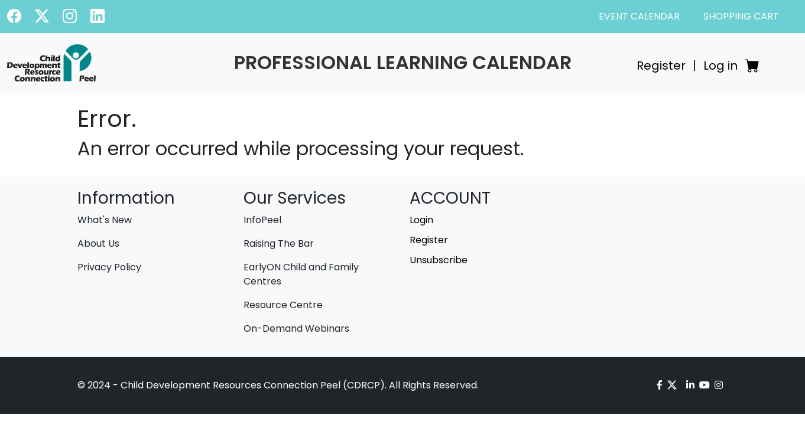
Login (421, 220)
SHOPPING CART (741, 16)
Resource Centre (283, 305)
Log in (720, 65)
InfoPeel (262, 220)
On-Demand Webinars (296, 328)
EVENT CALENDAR (639, 16)
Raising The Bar (279, 243)
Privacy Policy (109, 267)
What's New (104, 220)
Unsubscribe (439, 260)
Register (661, 65)
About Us (98, 243)
